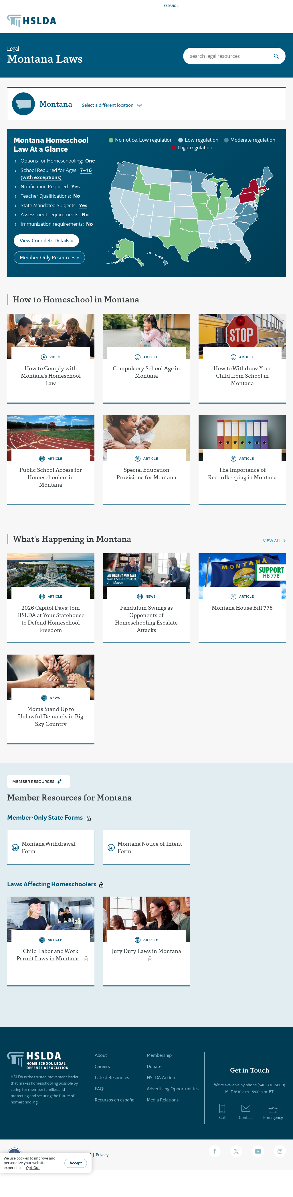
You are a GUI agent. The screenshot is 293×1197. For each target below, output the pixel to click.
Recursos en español (115, 1100)
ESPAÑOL (171, 5)
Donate (154, 1066)
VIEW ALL (272, 540)
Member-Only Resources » (49, 257)
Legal (13, 48)
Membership (159, 1055)
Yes (75, 186)
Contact (246, 1111)
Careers (102, 1066)
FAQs (100, 1089)
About (101, 1055)
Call (222, 1111)
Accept (76, 1163)
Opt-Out (33, 1167)
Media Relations (163, 1100)
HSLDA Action (161, 1078)
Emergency (273, 1111)
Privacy (102, 1154)
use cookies (19, 1158)
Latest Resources (112, 1078)
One (90, 161)
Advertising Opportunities (173, 1089)
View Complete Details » (46, 240)
